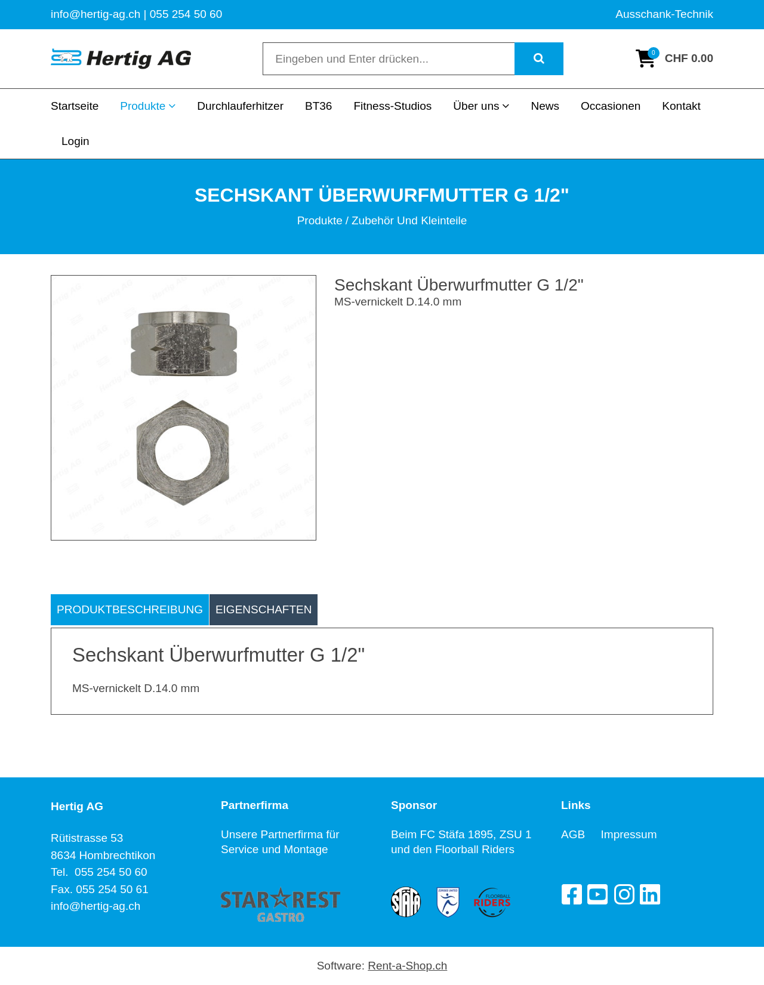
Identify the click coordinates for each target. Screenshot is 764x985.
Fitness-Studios (392, 106)
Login (75, 141)
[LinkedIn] (650, 894)
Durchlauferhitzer (240, 106)
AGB (581, 834)
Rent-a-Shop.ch (407, 965)
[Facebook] (571, 894)
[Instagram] (624, 894)
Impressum (629, 834)
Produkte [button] (147, 106)
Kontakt (681, 106)
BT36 (318, 106)
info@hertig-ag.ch (95, 906)
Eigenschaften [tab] (263, 609)
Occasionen (610, 106)
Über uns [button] (481, 106)
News (545, 106)
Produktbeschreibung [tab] (130, 609)
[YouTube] (597, 894)
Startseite (74, 106)
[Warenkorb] (674, 58)
